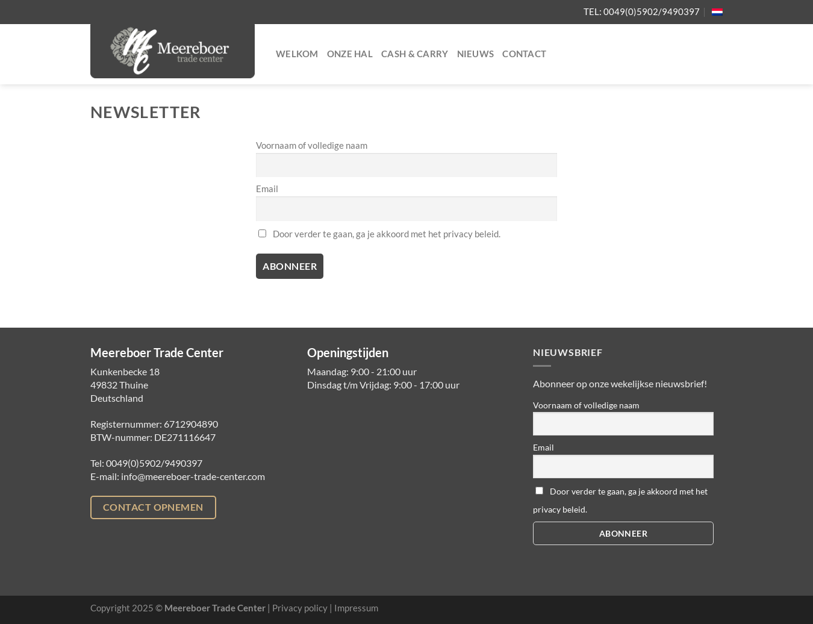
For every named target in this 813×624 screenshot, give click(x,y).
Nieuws (475, 54)
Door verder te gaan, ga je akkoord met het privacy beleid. (379, 234)
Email (267, 189)
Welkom (297, 54)
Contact (524, 54)
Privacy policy (300, 608)
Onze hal (350, 54)
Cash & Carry (415, 54)
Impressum (356, 608)
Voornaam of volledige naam (311, 145)
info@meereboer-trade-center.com (193, 476)
